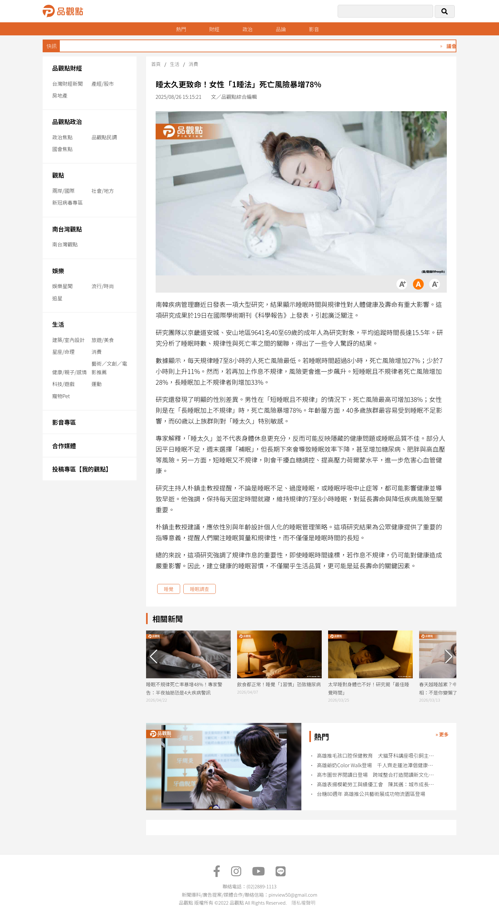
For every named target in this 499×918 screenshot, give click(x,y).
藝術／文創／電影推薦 (109, 368)
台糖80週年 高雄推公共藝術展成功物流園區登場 (371, 793)
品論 (281, 29)
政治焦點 (62, 137)
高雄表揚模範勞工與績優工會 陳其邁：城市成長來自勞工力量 (377, 784)
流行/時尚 (103, 286)
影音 (314, 29)
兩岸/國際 (63, 190)
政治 (247, 29)
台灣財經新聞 (67, 83)
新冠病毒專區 (67, 202)
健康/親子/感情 (69, 372)
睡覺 (168, 589)
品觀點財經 (67, 67)
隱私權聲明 (303, 902)
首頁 (156, 64)
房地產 (59, 95)
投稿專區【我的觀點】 (82, 468)
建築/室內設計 (68, 340)
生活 (58, 324)
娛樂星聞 (62, 286)
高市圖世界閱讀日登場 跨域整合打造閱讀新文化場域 (377, 774)
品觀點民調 (104, 137)
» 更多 (441, 734)
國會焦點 (62, 149)
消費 (97, 351)
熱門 (181, 29)
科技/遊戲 (63, 384)
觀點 (58, 175)
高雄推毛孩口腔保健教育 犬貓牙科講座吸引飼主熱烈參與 (377, 755)
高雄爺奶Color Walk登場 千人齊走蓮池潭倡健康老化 (377, 765)
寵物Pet (61, 396)
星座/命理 (63, 351)
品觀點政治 (67, 121)
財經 (214, 29)
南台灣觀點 (67, 228)
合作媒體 (64, 445)
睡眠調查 (199, 589)
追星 (57, 298)
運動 (97, 384)
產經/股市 (103, 83)
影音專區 (64, 422)
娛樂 (58, 270)
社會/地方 (103, 190)
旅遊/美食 (103, 340)
